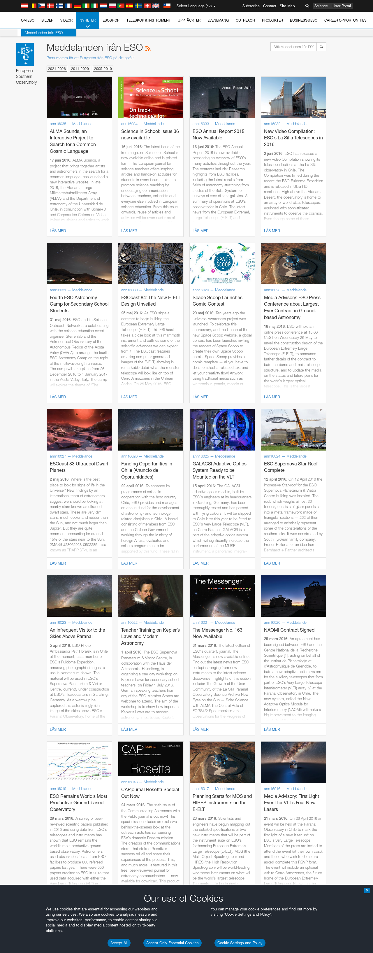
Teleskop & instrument (148, 20)
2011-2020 (80, 68)
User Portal (341, 5)
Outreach (245, 20)
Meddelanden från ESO (40, 32)
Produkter (272, 20)
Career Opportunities (345, 20)
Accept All (119, 942)
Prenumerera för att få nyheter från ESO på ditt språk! (91, 57)
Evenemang (218, 20)
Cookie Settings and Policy (240, 942)
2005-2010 (103, 68)
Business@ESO (303, 20)
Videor (66, 20)
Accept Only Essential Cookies (172, 942)
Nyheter (87, 23)
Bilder (47, 20)
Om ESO (27, 20)
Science (321, 5)
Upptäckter (189, 20)
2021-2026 (57, 68)
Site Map (287, 5)
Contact (269, 5)
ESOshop (111, 20)
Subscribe (251, 5)
